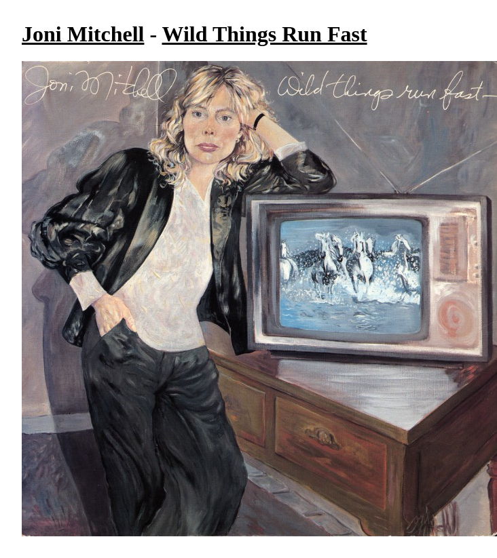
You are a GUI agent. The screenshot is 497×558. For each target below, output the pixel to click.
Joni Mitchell (83, 34)
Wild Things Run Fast (264, 34)
